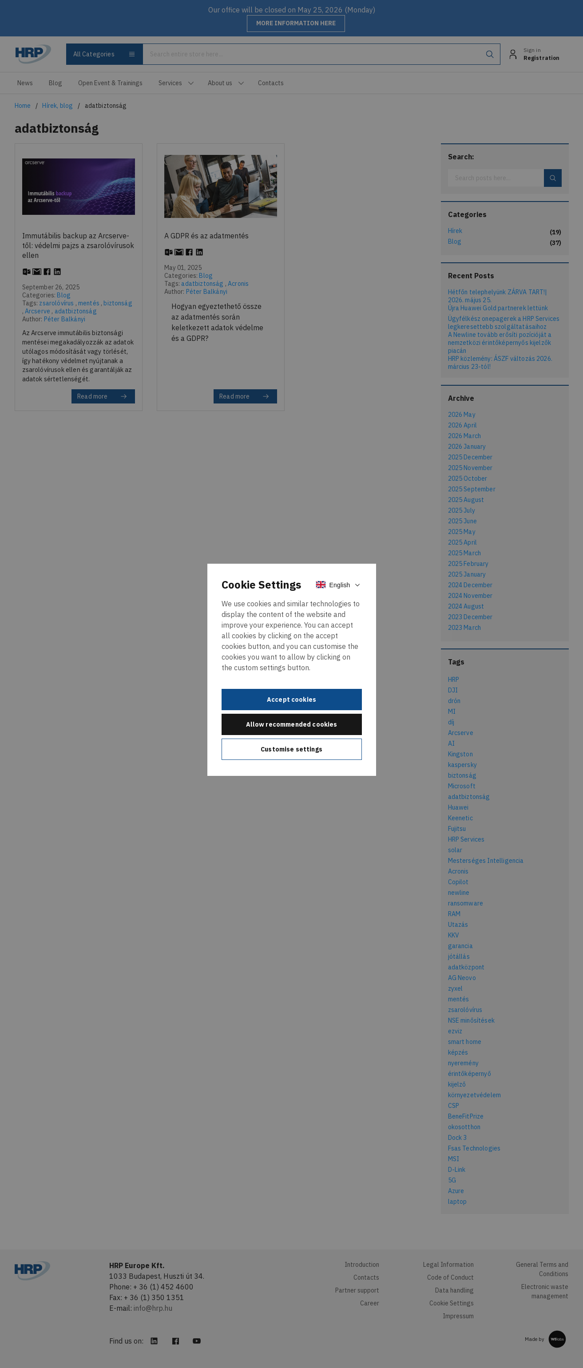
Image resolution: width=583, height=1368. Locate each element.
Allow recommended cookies (291, 724)
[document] (291, 670)
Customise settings (291, 749)
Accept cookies (291, 700)
